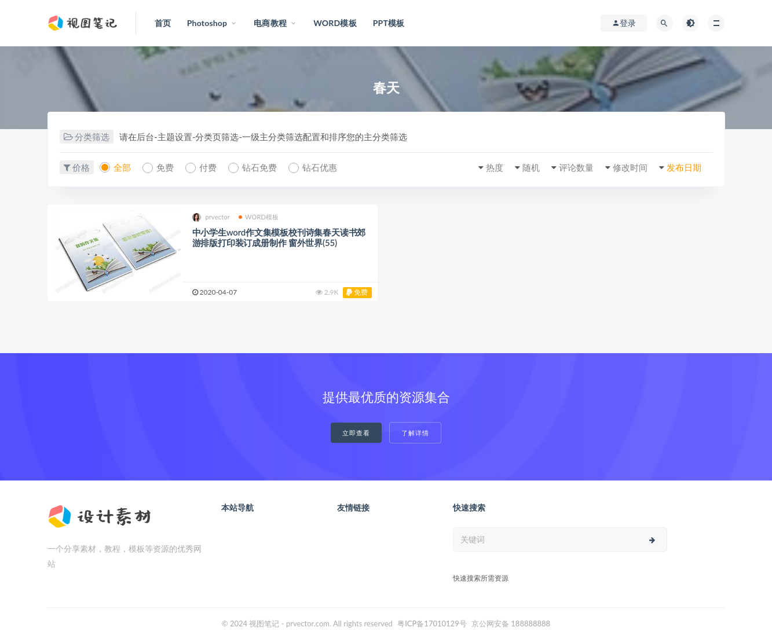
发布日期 (684, 167)
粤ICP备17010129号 (432, 623)
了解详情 (415, 432)
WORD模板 (259, 217)
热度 (494, 167)
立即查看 (356, 432)
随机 (531, 167)
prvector (211, 217)
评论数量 (576, 167)
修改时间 (630, 167)
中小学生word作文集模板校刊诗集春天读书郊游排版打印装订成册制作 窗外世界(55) (279, 237)
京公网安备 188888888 (510, 623)
